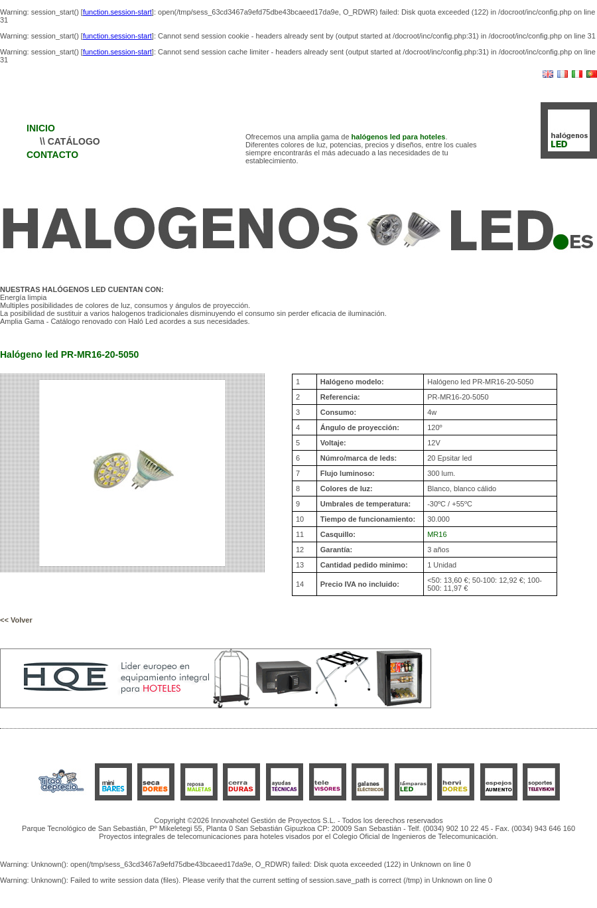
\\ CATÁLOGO (70, 141)
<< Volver (16, 620)
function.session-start (117, 12)
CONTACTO (52, 154)
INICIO (41, 128)
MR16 (436, 534)
